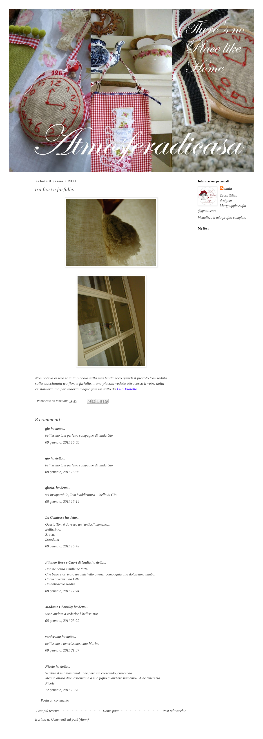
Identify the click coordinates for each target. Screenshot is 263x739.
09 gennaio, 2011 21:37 (62, 650)
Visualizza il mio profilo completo (222, 217)
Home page (111, 711)
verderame (53, 636)
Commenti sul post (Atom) (70, 719)
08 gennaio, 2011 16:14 (62, 501)
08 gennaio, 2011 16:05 (62, 442)
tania (228, 189)
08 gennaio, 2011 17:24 (62, 591)
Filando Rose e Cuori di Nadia (68, 562)
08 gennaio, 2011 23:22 (62, 621)
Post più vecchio (174, 711)
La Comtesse (54, 517)
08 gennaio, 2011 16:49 (62, 546)
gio (47, 429)
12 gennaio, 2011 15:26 (62, 690)
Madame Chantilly (59, 607)
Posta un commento (55, 700)
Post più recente (47, 711)
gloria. (50, 488)
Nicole (50, 666)
